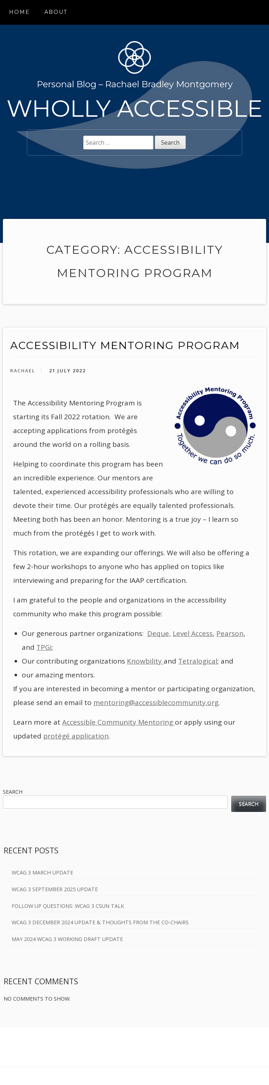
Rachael (22, 370)
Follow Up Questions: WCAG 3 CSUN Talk (68, 905)
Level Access (193, 633)
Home (19, 12)
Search (13, 791)
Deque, (159, 633)
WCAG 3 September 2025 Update (55, 889)
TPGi (44, 647)
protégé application (76, 736)
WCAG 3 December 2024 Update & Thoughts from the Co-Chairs (100, 922)
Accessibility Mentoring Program (125, 345)
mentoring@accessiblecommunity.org (155, 702)
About (56, 12)
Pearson (230, 633)
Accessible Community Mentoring (118, 722)
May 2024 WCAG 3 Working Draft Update (67, 939)
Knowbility (145, 661)
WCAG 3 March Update (42, 872)
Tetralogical (197, 661)
